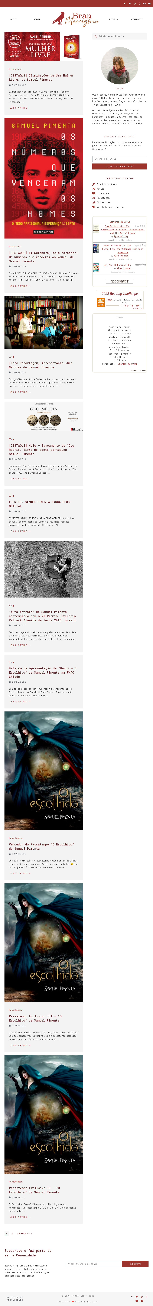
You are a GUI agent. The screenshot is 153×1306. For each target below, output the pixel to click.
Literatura (15, 69)
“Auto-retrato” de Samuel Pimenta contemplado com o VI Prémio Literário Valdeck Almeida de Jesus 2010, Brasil (42, 616)
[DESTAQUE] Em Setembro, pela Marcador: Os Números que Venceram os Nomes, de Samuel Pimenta (43, 257)
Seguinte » (24, 1233)
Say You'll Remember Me (117, 265)
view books (137, 309)
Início (13, 19)
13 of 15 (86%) (132, 305)
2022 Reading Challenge (120, 294)
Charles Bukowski (127, 363)
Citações (119, 318)
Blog (113, 19)
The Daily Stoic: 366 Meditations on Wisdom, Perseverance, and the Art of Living (123, 229)
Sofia (110, 299)
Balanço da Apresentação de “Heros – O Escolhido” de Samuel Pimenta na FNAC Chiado (42, 672)
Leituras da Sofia (120, 221)
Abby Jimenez (124, 268)
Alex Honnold (121, 255)
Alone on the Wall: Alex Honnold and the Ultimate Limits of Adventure (122, 249)
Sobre (36, 19)
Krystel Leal (90, 1301)
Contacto (137, 19)
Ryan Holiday (121, 236)
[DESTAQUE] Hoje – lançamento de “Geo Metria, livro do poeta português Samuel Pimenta (41, 449)
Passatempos (15, 838)
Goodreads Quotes (138, 371)
